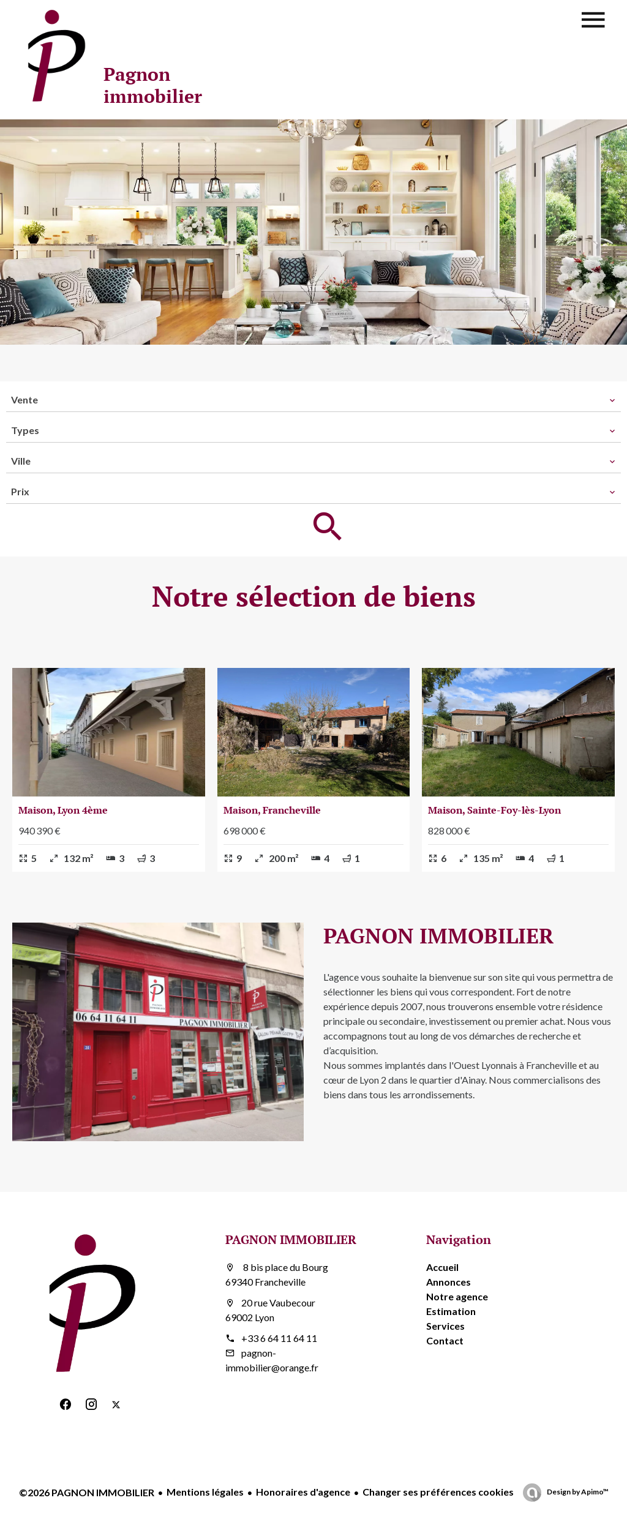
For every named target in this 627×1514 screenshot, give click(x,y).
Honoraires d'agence (303, 1491)
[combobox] (313, 400)
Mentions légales (205, 1491)
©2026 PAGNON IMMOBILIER (86, 1492)
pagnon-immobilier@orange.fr (271, 1360)
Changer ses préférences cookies (438, 1491)
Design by (577, 1491)
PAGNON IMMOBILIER (290, 1239)
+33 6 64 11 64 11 (279, 1338)
